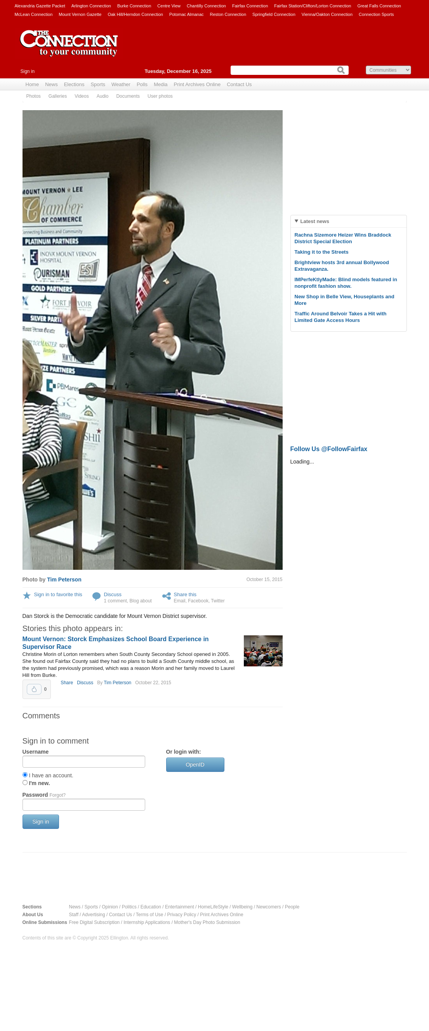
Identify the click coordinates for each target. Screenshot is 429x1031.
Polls (142, 84)
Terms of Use (149, 914)
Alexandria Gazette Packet (40, 5)
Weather (120, 84)
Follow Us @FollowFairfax (329, 449)
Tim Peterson (64, 579)
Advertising (93, 914)
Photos (33, 96)
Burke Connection (134, 5)
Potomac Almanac (186, 14)
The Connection (69, 49)
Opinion (110, 907)
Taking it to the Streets (322, 252)
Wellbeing (242, 907)
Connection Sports (376, 14)
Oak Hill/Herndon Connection (135, 14)
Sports (97, 84)
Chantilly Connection (206, 5)
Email (180, 601)
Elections (74, 84)
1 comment (115, 601)
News (51, 84)
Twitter (217, 601)
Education (151, 907)
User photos (160, 96)
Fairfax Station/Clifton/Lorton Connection (312, 5)
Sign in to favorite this (58, 594)
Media (160, 84)
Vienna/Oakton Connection (327, 14)
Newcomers (268, 907)
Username (36, 752)
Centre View (169, 5)
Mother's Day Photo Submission (207, 922)
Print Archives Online (197, 84)
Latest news (314, 221)
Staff (73, 914)
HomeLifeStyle (213, 907)
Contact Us (239, 84)
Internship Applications (146, 922)
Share (67, 682)
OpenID (195, 764)
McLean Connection (34, 14)
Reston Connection (228, 14)
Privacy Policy (181, 914)
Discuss (113, 594)
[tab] (348, 221)
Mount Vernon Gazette (80, 14)
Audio (103, 96)
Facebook (198, 601)
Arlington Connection (91, 5)
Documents (128, 96)
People (292, 907)
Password (44, 795)
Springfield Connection (273, 14)
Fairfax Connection (250, 5)
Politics (129, 907)
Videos (82, 96)
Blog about (141, 601)
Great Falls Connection (379, 5)
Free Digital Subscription (94, 922)
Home (32, 84)
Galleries (58, 96)
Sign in (28, 71)
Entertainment (179, 907)
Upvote (34, 689)
